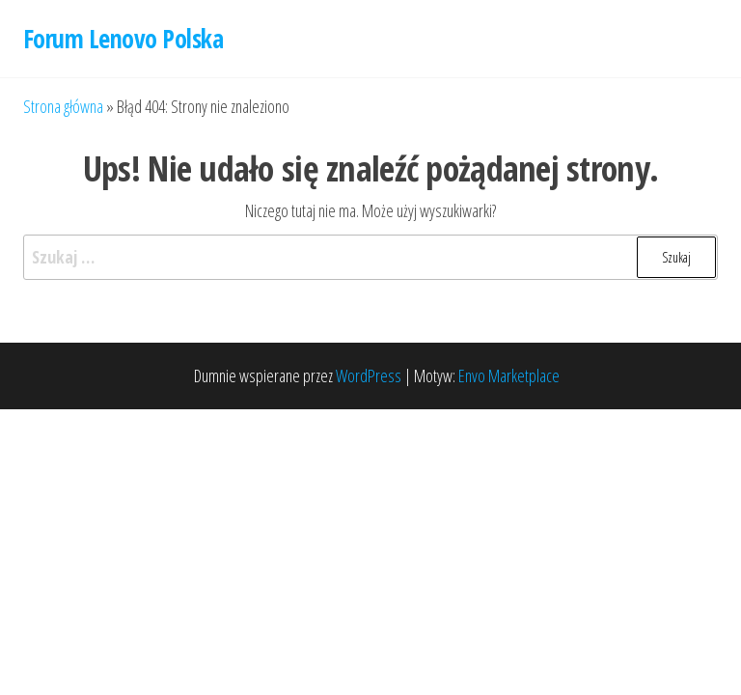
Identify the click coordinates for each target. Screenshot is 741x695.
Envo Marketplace (509, 375)
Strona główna (63, 106)
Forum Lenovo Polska (123, 38)
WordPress (368, 375)
